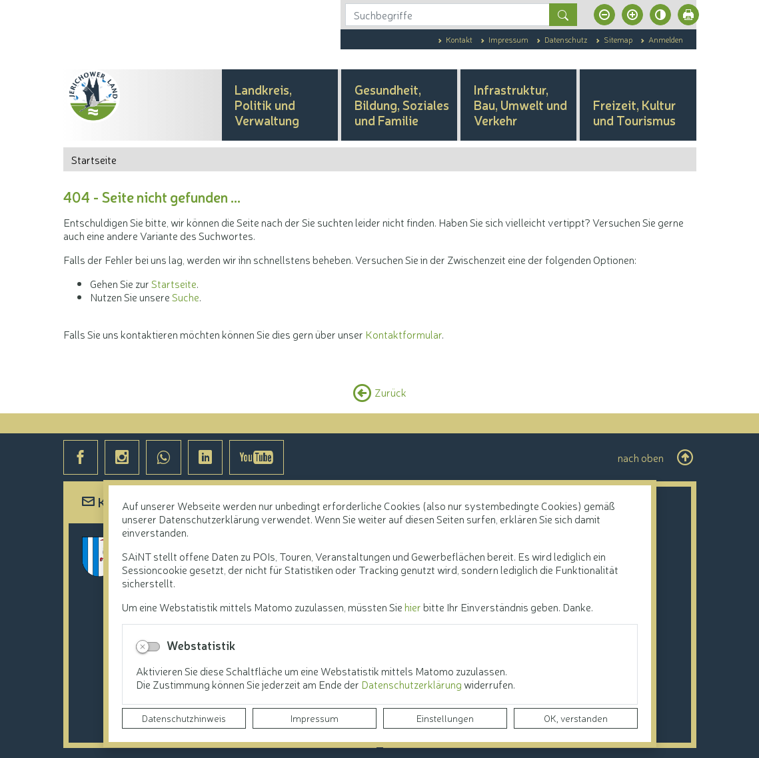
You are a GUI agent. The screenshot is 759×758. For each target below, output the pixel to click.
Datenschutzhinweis (184, 718)
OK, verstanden (576, 718)
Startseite (174, 283)
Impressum (315, 718)
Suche (185, 296)
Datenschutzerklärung (412, 684)
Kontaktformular (403, 334)
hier (412, 606)
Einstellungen (445, 718)
